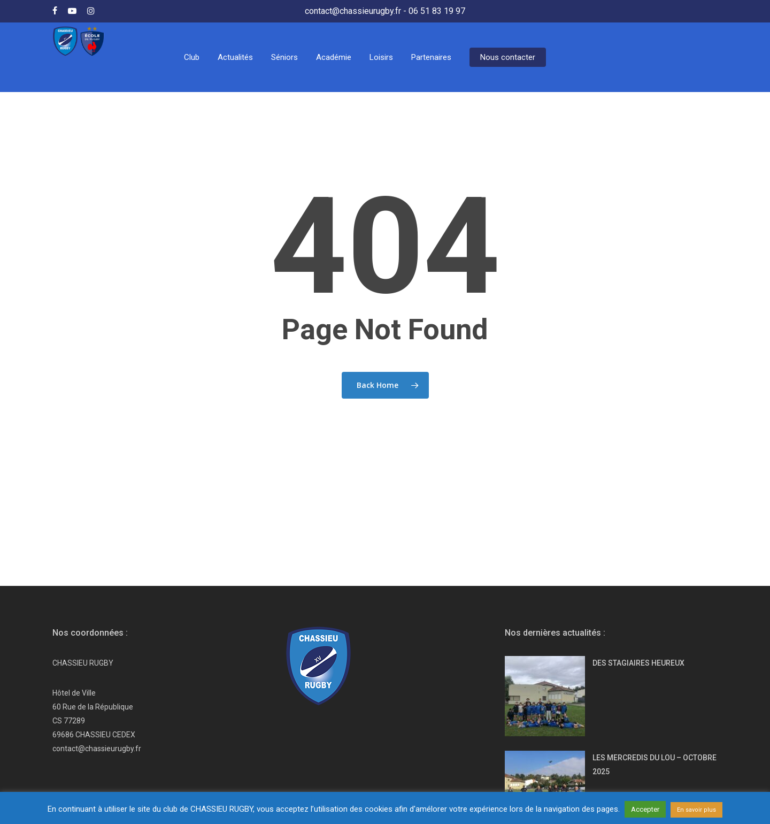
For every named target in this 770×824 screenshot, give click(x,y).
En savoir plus (696, 809)
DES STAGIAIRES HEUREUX (638, 591)
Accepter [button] (645, 809)
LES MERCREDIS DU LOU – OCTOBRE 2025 (654, 693)
